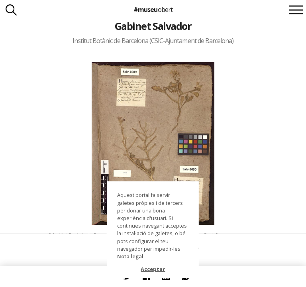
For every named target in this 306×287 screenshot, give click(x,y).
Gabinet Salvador (153, 26)
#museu (152, 9)
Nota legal (130, 256)
